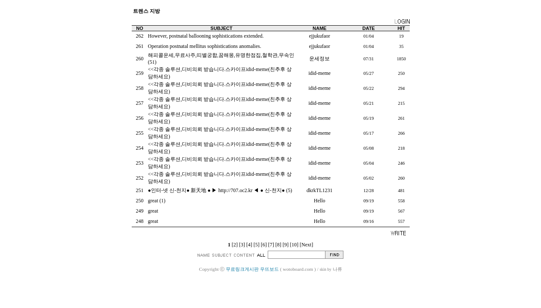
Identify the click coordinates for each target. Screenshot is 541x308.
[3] (242, 245)
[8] (278, 245)
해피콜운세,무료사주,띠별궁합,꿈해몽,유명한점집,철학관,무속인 (221, 55)
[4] (249, 245)
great (153, 201)
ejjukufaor (319, 36)
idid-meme (319, 73)
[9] (286, 245)
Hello (319, 201)
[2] (235, 245)
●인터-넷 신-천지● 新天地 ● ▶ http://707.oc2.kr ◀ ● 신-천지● (216, 190)
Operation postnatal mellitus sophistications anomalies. (204, 46)
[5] (257, 245)
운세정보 (319, 59)
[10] (294, 245)
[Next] (306, 245)
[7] (271, 245)
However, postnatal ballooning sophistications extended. (206, 36)
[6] (264, 245)
